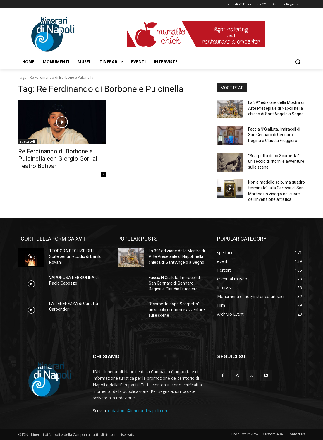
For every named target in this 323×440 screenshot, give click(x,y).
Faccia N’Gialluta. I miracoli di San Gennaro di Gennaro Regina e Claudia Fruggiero (274, 135)
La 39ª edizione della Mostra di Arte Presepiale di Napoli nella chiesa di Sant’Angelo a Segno (276, 108)
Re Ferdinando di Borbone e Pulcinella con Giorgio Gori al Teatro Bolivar (57, 159)
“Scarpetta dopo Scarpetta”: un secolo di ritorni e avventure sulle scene (276, 161)
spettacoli (27, 141)
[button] (298, 62)
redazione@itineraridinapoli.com (138, 410)
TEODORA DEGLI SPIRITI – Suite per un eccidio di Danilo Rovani (75, 257)
